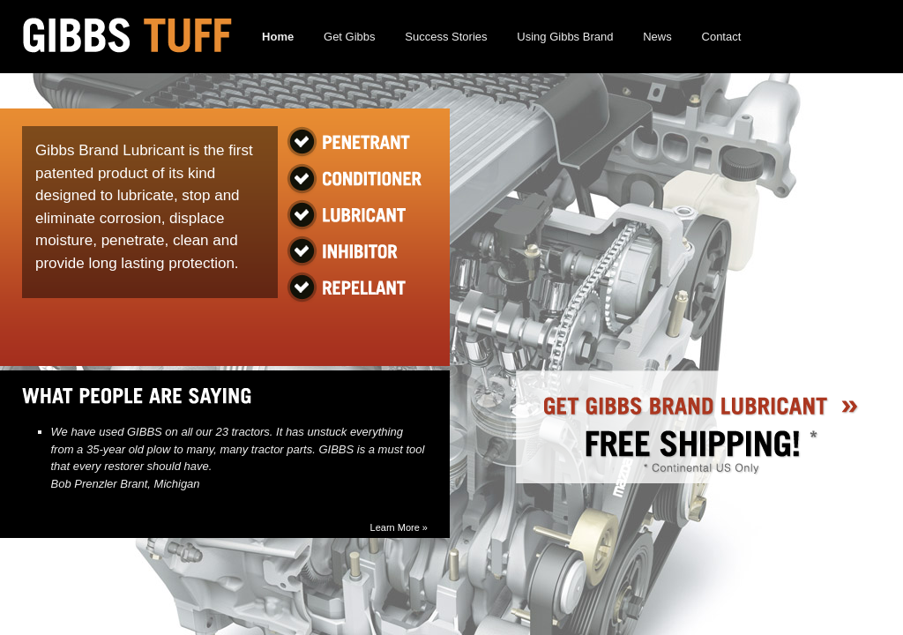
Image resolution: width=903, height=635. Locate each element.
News (657, 36)
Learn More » (399, 527)
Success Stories (446, 36)
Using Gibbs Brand (565, 36)
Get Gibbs (350, 36)
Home (278, 36)
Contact (722, 36)
